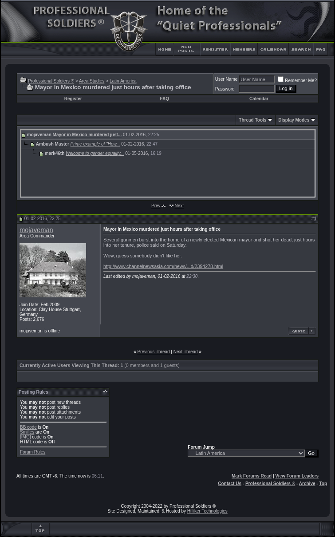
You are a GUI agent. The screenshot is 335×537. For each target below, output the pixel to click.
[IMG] (25, 436)
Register (73, 98)
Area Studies (91, 81)
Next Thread (185, 351)
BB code (28, 427)
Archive (307, 483)
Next (179, 205)
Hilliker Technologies (207, 511)
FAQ (164, 98)
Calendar (258, 98)
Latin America (123, 81)
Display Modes (293, 120)
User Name (226, 79)
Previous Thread (153, 351)
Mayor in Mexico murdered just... (87, 134)
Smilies (27, 432)
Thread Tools (252, 120)
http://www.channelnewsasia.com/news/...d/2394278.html (163, 266)
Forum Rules (32, 452)
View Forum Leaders (297, 476)
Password (225, 89)
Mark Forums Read (252, 476)
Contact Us (229, 483)
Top (323, 483)
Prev (156, 205)
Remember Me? (297, 80)
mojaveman (36, 229)
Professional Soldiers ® (51, 81)
